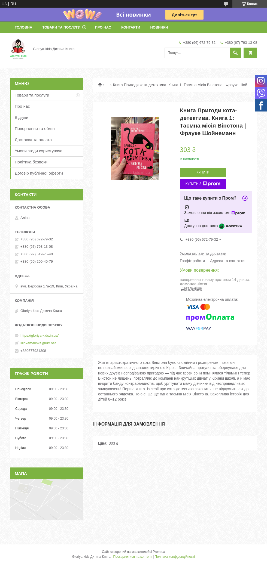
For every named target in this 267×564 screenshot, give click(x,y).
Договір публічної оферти (39, 173)
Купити (203, 172)
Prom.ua (159, 552)
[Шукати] (235, 53)
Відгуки (21, 117)
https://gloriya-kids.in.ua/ (39, 335)
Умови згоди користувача (38, 150)
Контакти (130, 27)
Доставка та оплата (33, 139)
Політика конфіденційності (175, 557)
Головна (23, 27)
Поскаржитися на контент (132, 557)
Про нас (103, 27)
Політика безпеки (31, 162)
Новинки (159, 27)
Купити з (203, 183)
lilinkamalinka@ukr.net (38, 343)
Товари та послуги (61, 27)
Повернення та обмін (35, 128)
